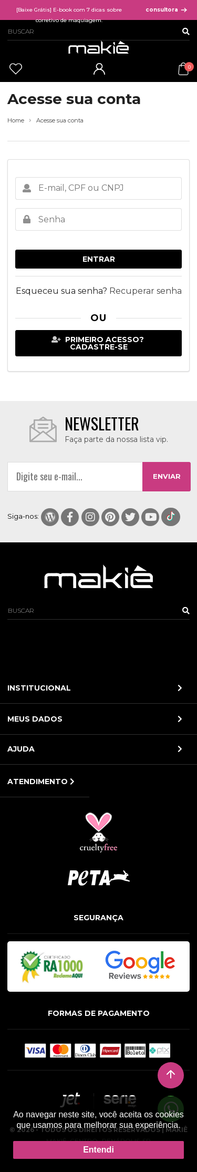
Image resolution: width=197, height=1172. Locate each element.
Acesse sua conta (60, 121)
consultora (167, 9)
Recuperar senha (145, 291)
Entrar (98, 259)
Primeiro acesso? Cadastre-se (97, 343)
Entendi (98, 1149)
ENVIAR (167, 476)
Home (15, 121)
